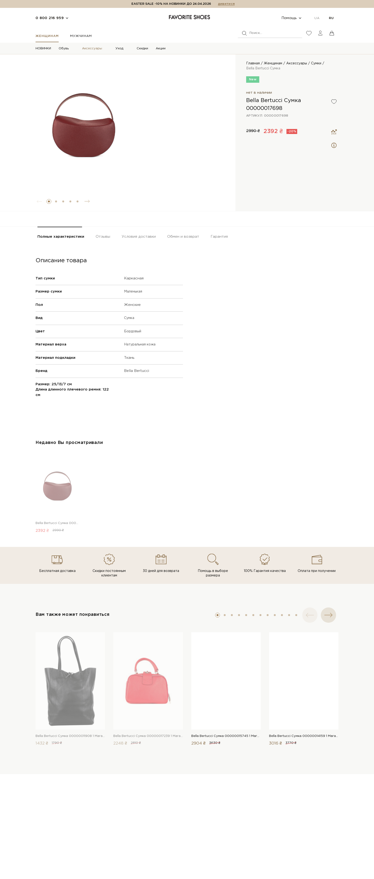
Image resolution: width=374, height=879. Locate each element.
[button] (49, 201)
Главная (253, 63)
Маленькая (134, 291)
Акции (161, 48)
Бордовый (133, 331)
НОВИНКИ (43, 48)
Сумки (316, 63)
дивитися (226, 4)
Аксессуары (92, 48)
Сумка (129, 317)
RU (331, 18)
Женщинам (47, 36)
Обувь (64, 48)
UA (316, 18)
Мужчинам (81, 36)
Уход (119, 48)
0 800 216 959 (50, 18)
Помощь (289, 18)
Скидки (142, 48)
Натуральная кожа (141, 344)
